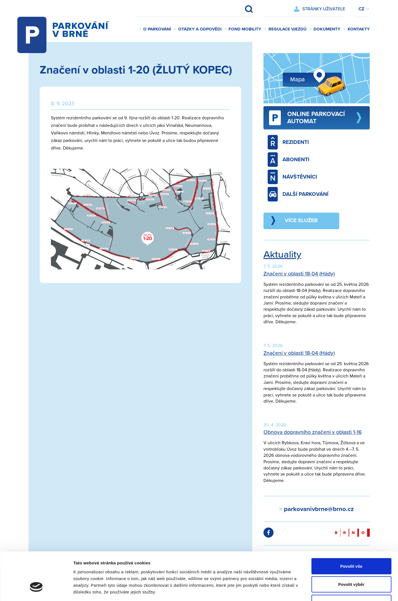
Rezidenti (288, 142)
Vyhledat (245, 8)
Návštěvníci (292, 177)
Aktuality (282, 254)
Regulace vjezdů (288, 29)
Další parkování (298, 194)
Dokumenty (327, 29)
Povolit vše (351, 527)
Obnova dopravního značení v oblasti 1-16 (312, 432)
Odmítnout (351, 564)
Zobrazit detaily (295, 590)
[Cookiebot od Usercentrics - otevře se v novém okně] (36, 590)
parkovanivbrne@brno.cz (318, 509)
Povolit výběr (351, 546)
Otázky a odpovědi (200, 29)
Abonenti (289, 159)
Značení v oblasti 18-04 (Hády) (299, 273)
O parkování (157, 29)
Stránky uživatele (323, 9)
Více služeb (301, 220)
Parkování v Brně (69, 29)
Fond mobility (245, 29)
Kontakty (359, 29)
